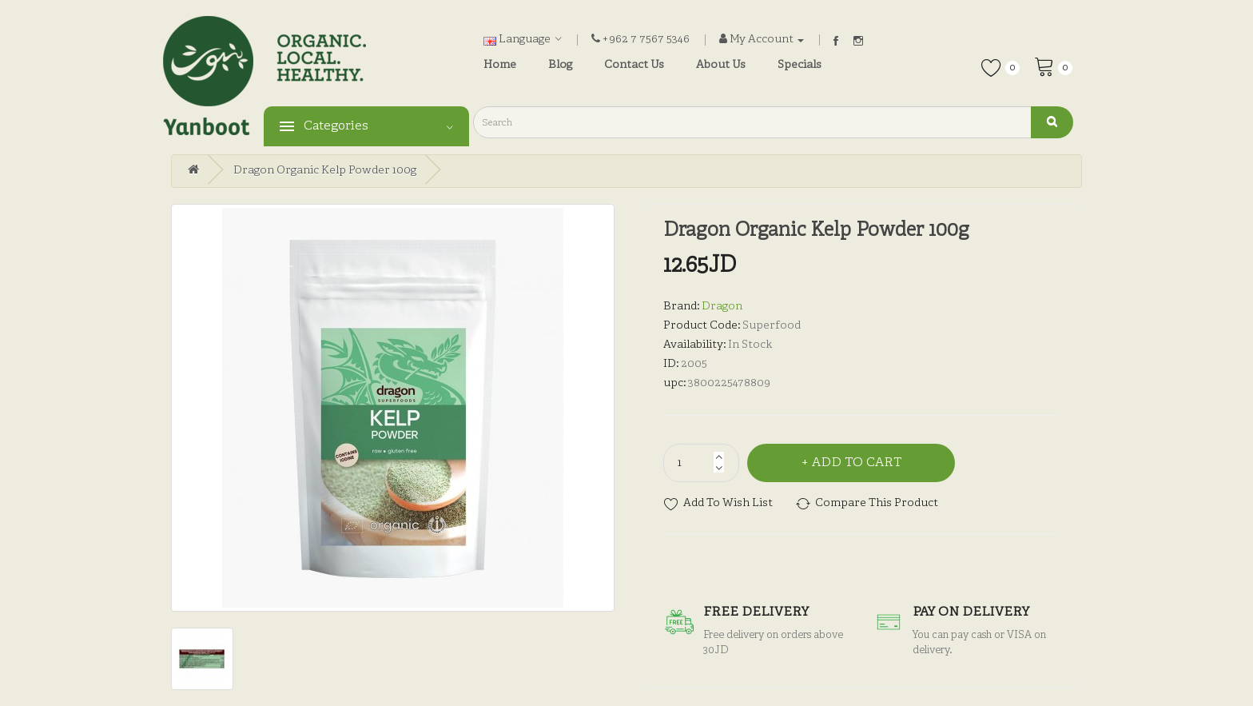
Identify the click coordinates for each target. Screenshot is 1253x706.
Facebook (835, 40)
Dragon (722, 306)
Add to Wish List (728, 503)
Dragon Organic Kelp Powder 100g (324, 170)
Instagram (858, 40)
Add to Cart (856, 463)
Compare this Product (876, 503)
